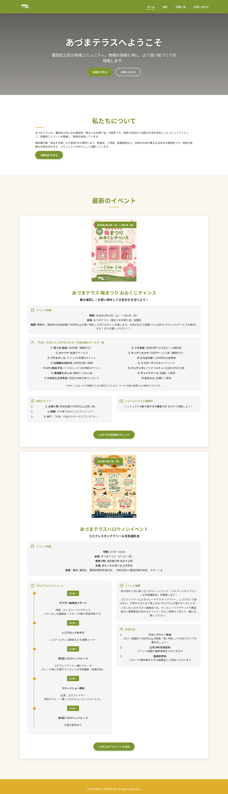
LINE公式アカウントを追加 (114, 746)
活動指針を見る (49, 155)
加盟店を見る (99, 72)
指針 (165, 7)
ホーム (151, 7)
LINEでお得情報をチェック (114, 435)
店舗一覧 (181, 7)
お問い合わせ (201, 7)
